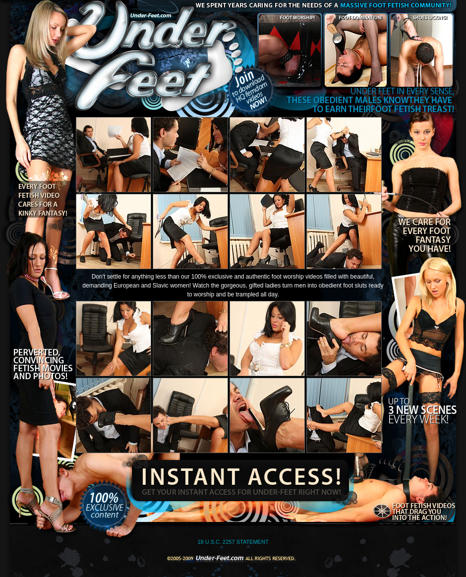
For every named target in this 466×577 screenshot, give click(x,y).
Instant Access (239, 478)
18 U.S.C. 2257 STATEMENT (232, 542)
